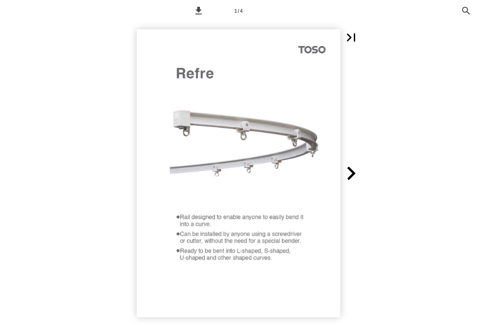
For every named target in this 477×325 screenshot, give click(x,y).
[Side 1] (239, 11)
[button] (198, 11)
